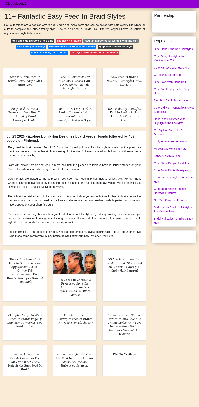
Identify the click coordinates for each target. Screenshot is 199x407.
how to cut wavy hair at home (49, 52)
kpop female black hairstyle (115, 46)
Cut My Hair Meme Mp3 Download (168, 132)
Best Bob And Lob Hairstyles (171, 100)
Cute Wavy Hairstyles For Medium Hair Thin (169, 58)
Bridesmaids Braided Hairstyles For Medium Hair (173, 209)
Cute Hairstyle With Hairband (171, 67)
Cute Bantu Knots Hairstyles (171, 170)
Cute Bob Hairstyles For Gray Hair (171, 91)
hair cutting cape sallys (31, 46)
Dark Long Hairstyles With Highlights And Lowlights (169, 121)
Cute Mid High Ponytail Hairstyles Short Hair (174, 109)
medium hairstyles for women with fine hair (111, 40)
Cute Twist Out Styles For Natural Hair (174, 179)
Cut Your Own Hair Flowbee (171, 200)
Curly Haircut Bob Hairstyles (171, 141)
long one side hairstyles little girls (32, 40)
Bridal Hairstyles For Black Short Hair (173, 220)
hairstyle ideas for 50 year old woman (72, 46)
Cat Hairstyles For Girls (168, 74)
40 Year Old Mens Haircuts (170, 148)
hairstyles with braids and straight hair (94, 52)
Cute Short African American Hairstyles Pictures (171, 190)
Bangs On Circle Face (167, 155)
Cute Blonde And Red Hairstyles (173, 49)
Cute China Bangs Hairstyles (171, 163)
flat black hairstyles (69, 40)
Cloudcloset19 (16, 3)
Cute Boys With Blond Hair (170, 82)
